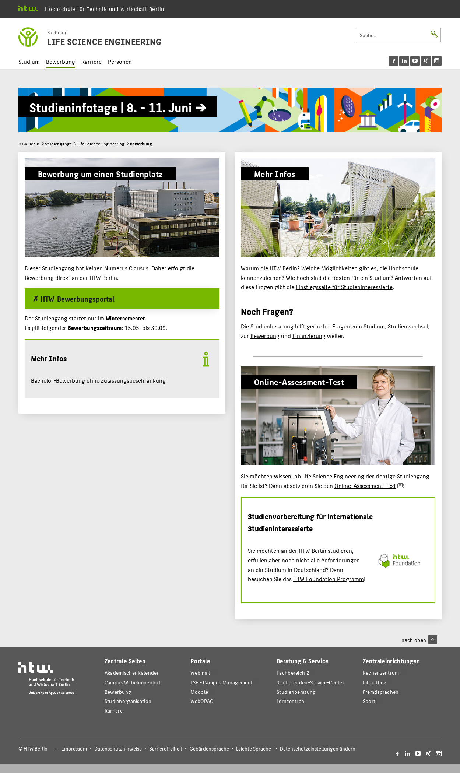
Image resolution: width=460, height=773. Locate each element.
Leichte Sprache (253, 748)
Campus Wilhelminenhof (133, 682)
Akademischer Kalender (132, 673)
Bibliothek (374, 682)
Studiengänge (58, 143)
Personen (120, 61)
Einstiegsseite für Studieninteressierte (344, 286)
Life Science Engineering (100, 143)
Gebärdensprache (209, 748)
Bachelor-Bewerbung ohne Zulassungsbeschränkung (98, 380)
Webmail (200, 673)
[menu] (415, 61)
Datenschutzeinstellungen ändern (317, 748)
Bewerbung (60, 61)
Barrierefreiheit (165, 748)
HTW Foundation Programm (328, 578)
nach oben (419, 640)
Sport (369, 701)
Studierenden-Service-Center (310, 682)
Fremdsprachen (381, 692)
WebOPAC (201, 701)
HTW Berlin (28, 143)
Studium (29, 61)
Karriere (91, 61)
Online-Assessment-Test (365, 485)
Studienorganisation (128, 701)
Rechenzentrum (381, 673)
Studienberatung (272, 326)
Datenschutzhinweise (118, 748)
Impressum (74, 748)
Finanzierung (309, 335)
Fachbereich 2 (293, 673)
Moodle (199, 692)
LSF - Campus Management (221, 682)
